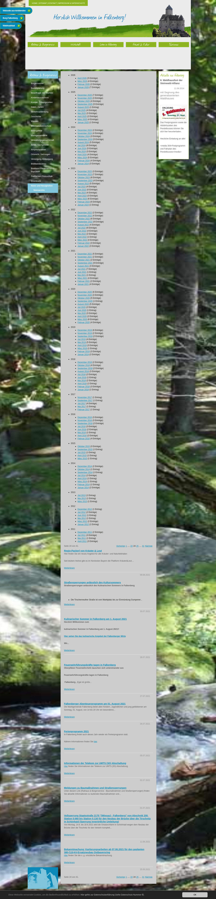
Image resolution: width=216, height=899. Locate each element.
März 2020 (82, 319)
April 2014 (82, 478)
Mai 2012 (82, 518)
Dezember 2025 (85, 95)
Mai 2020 (82, 313)
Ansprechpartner (38, 149)
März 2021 (82, 278)
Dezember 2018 (85, 362)
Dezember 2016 (85, 417)
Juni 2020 (82, 310)
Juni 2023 (82, 189)
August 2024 (83, 142)
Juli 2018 (82, 374)
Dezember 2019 (85, 330)
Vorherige (120, 546)
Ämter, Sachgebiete (40, 145)
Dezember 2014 (85, 466)
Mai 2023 (82, 193)
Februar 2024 (84, 160)
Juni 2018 (82, 377)
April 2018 (82, 383)
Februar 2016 (84, 438)
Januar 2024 (83, 163)
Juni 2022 (82, 231)
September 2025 (85, 104)
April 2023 (82, 196)
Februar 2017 (84, 409)
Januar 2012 (83, 524)
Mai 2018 (82, 380)
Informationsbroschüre (41, 126)
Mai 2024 (82, 151)
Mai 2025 (82, 113)
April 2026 (82, 78)
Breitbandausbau (38, 164)
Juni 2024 (82, 148)
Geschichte (36, 116)
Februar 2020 (84, 322)
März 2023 (82, 199)
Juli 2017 (82, 403)
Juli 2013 (82, 495)
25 (137, 546)
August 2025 (83, 107)
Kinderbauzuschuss (40, 97)
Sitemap (43, 3)
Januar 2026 (83, 87)
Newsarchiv (39, 190)
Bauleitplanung (37, 88)
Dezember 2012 (85, 509)
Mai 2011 (82, 538)
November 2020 (85, 295)
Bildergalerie (36, 131)
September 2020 (85, 301)
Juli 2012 (82, 512)
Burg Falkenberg (10, 18)
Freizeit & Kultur (141, 44)
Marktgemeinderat (39, 135)
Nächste (148, 546)
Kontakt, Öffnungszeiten (42, 102)
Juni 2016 (82, 429)
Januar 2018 (83, 389)
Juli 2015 (82, 452)
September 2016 (85, 423)
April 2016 (82, 435)
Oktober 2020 (84, 298)
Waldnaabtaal (9, 25)
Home (34, 3)
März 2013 (82, 501)
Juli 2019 (82, 339)
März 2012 (82, 521)
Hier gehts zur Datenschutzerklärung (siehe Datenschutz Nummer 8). (112, 894)
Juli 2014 (82, 475)
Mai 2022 (82, 234)
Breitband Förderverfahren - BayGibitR (43, 170)
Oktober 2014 (84, 469)
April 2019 (82, 345)
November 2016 (85, 420)
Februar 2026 (84, 84)
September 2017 (85, 400)
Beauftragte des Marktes (42, 93)
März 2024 (82, 157)
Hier (66, 766)
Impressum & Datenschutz (71, 3)
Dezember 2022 (85, 212)
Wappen (34, 121)
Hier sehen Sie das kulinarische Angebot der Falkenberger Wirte (95, 636)
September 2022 (85, 222)
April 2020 (82, 316)
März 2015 (82, 458)
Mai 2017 (82, 406)
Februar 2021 (84, 281)
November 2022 (85, 215)
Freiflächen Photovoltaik (42, 176)
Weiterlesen (69, 568)
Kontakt (52, 3)
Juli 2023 (82, 186)
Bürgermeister (37, 83)
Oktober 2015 (84, 446)
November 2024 (85, 133)
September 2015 (85, 449)
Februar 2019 (84, 351)
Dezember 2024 (85, 130)
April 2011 (82, 541)
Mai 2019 (82, 342)
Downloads (36, 181)
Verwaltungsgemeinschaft (42, 140)
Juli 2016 (82, 426)
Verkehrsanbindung (39, 112)
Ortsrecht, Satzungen (40, 154)
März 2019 (82, 348)
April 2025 (82, 116)
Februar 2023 (84, 202)
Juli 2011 (82, 535)
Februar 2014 (84, 484)
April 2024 (82, 154)
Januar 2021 (83, 284)
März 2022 (82, 240)
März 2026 (82, 81)
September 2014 (85, 472)
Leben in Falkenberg (108, 44)
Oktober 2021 (84, 260)
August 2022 (83, 225)
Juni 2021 (82, 272)
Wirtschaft (75, 44)
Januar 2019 (83, 354)
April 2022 (82, 237)
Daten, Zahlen (37, 107)
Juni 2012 (82, 515)
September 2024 (85, 139)
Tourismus (173, 44)
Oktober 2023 (84, 177)
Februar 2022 (84, 243)
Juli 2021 (82, 269)
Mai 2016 (82, 432)
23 (131, 546)
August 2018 (83, 371)
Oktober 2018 (84, 365)
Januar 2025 (83, 122)
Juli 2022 (82, 228)
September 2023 (85, 180)
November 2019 (85, 333)
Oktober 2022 (84, 219)
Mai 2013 (82, 498)
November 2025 (85, 98)
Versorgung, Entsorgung (42, 159)
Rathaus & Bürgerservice (42, 44)
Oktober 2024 (84, 136)
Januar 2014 (83, 487)
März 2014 (82, 481)
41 (143, 546)
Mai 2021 (82, 275)
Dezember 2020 (85, 292)
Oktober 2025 (84, 101)
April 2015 (82, 455)
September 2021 (85, 263)
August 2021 (83, 266)
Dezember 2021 (85, 254)
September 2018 (85, 368)
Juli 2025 (82, 110)
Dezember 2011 (85, 532)
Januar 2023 (83, 205)
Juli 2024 (82, 145)
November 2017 (85, 397)
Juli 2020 (82, 307)
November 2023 (85, 174)
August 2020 (83, 304)
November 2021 (85, 257)
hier (95, 741)
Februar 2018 (84, 386)
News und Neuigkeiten (42, 186)
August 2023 (83, 183)
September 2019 (85, 336)
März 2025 (82, 119)
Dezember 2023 (85, 171)
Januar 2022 (83, 246)
